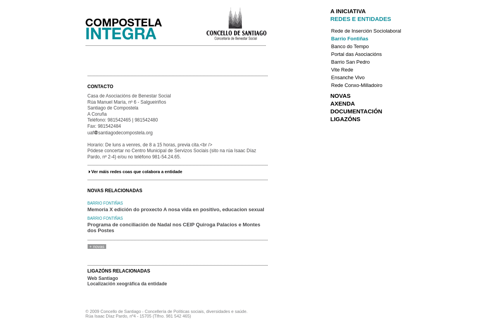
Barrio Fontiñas (105, 203)
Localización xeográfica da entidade (127, 284)
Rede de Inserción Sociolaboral (366, 31)
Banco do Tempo (350, 46)
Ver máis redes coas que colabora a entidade (137, 171)
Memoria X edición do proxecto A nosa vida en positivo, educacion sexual (176, 209)
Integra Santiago (130, 27)
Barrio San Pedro (350, 62)
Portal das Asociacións (356, 54)
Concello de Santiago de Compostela (236, 23)
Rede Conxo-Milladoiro (356, 85)
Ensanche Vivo (348, 77)
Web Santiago (103, 278)
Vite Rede (342, 70)
